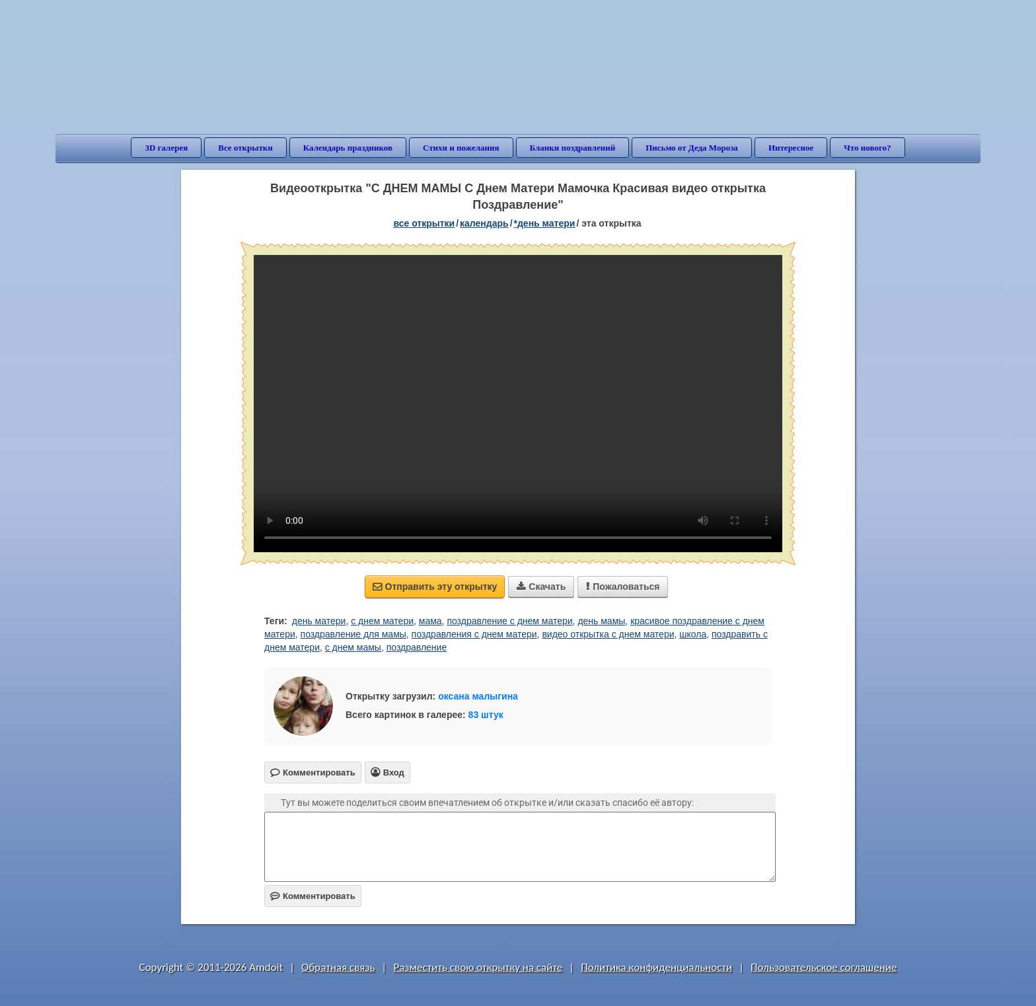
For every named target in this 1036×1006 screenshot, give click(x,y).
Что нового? (867, 148)
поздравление (417, 647)
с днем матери (382, 621)
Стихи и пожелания (461, 148)
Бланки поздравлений (573, 148)
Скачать (541, 586)
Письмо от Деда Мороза (692, 148)
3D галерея (166, 148)
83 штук (485, 714)
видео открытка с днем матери (608, 634)
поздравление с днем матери (509, 621)
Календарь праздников (347, 148)
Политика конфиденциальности (656, 967)
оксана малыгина (478, 696)
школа (692, 634)
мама (430, 621)
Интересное (790, 148)
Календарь (484, 223)
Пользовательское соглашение (824, 967)
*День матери (544, 223)
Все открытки (245, 148)
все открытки (424, 223)
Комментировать (312, 896)
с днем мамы (353, 647)
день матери (319, 621)
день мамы (601, 621)
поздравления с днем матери (474, 634)
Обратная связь (338, 967)
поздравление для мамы (353, 634)
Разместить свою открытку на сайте (477, 967)
